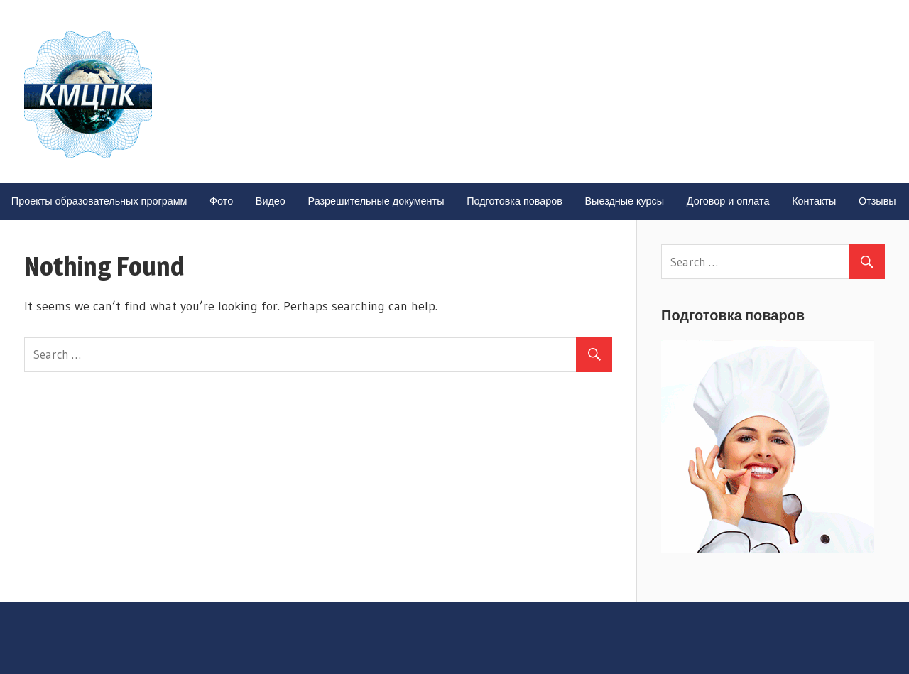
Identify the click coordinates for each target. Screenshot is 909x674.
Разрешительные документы (376, 201)
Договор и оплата (728, 201)
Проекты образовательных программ (99, 201)
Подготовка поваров (514, 201)
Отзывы (877, 201)
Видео (270, 201)
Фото (221, 201)
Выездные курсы (625, 201)
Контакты (814, 201)
